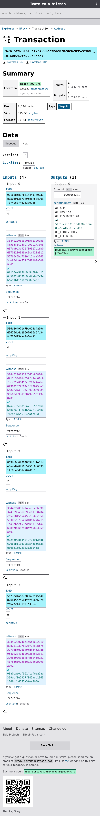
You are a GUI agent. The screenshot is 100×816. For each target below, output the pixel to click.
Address (59, 28)
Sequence (12, 291)
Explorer (8, 28)
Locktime (10, 162)
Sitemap (38, 729)
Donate (22, 729)
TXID (9, 189)
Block (23, 28)
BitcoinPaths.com (33, 734)
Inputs (10, 177)
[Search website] (50, 13)
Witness (11, 235)
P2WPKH (18, 285)
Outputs (59, 177)
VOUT (9, 208)
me (67, 761)
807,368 (39, 168)
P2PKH (65, 241)
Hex (25, 143)
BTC (69, 189)
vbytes (34, 113)
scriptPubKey (62, 202)
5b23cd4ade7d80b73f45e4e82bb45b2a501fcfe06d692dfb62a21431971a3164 (25, 600)
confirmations (40, 89)
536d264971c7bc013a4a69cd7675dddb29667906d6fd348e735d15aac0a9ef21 (25, 332)
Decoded (10, 143)
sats (76, 189)
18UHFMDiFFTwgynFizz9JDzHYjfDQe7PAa (73, 252)
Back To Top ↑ (50, 745)
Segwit (64, 106)
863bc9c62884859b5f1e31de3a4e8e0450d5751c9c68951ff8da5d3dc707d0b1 (25, 466)
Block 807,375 (30, 83)
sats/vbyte (35, 120)
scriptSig (11, 221)
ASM (21, 235)
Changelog (57, 729)
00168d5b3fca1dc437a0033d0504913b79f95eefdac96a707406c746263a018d (25, 198)
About (7, 729)
